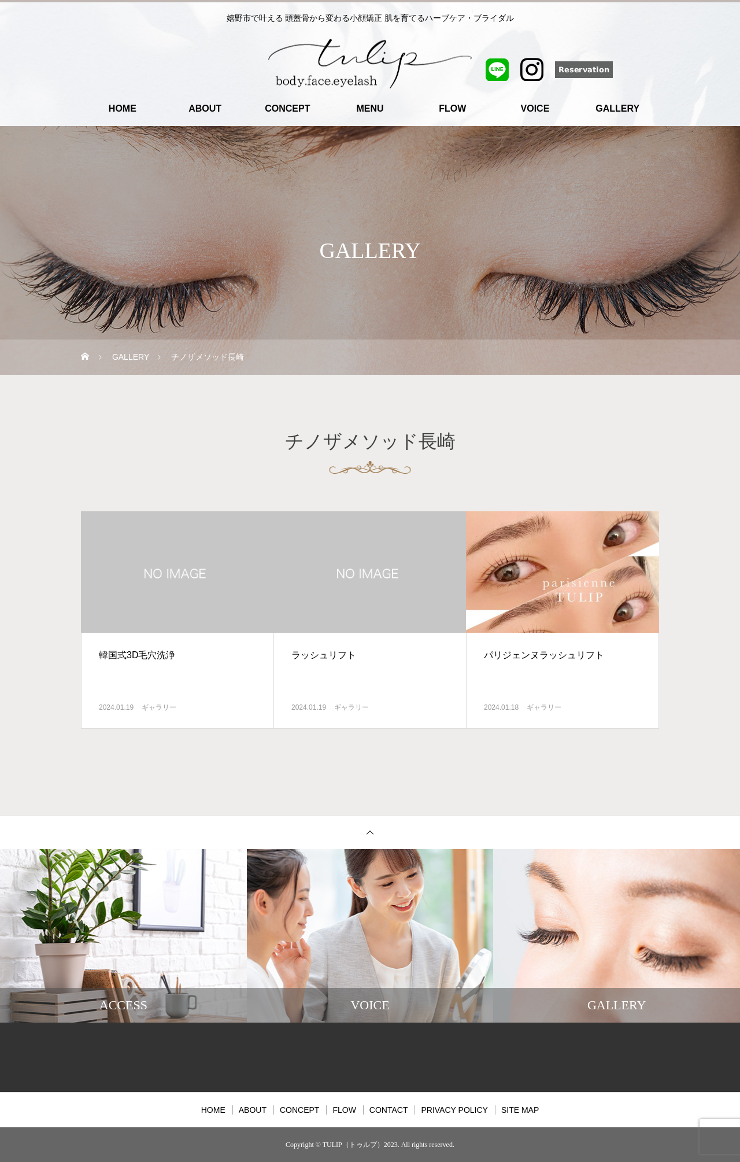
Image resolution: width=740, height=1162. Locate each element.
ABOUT (204, 108)
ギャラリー (159, 707)
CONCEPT (287, 108)
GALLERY (617, 108)
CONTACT (388, 1110)
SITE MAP (520, 1110)
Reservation (607, 69)
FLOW (452, 108)
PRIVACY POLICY (454, 1110)
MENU (369, 108)
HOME (122, 108)
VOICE (535, 108)
